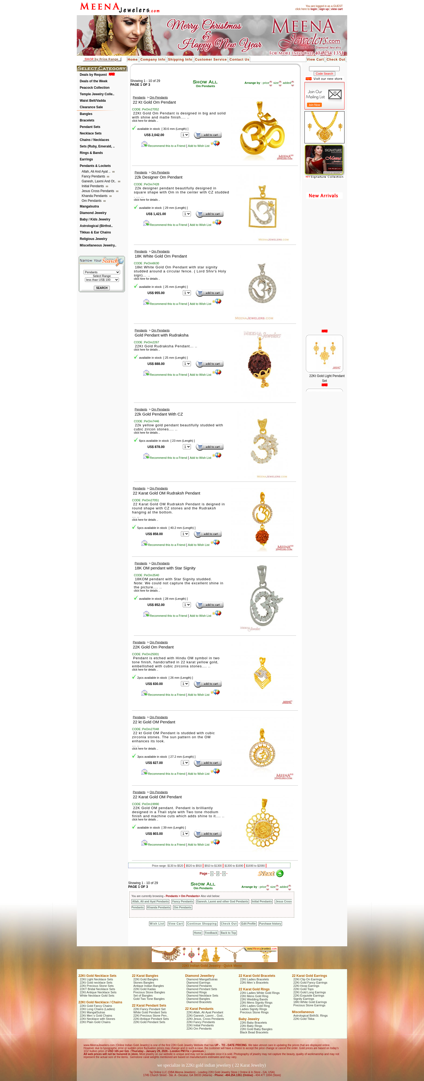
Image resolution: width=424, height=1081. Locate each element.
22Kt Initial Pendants (200, 1025)
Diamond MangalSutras (202, 979)
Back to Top (228, 932)
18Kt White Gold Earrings (310, 1002)
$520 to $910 (194, 865)
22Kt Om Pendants (199, 1028)
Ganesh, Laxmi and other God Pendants (222, 901)
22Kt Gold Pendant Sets (149, 1022)
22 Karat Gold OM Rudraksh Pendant (166, 493)
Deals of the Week (93, 81)
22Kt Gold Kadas (144, 989)
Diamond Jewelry (93, 213)
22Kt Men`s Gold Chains (96, 1015)
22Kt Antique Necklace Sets (98, 992)
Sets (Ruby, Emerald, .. (97, 146)
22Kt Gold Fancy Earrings (310, 982)
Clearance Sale (91, 107)
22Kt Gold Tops (303, 989)
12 (185, 683)
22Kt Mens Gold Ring (254, 996)
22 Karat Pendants (199, 1009)
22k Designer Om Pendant (159, 177)
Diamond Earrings (198, 982)
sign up (324, 9)
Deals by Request (93, 75)
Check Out (336, 59)
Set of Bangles (143, 995)
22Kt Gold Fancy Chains (96, 1005)
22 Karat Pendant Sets (149, 1005)
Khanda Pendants (95, 196)
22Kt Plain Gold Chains (95, 1022)
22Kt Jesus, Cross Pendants (205, 1018)
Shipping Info (180, 59)
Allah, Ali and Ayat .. (96, 171)
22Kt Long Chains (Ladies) (97, 1009)
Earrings (86, 159)
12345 (185, 533)
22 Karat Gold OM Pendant (157, 797)
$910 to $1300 (213, 865)
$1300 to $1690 (234, 865)
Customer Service (211, 59)
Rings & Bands (91, 153)
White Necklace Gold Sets (97, 995)
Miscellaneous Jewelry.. (98, 245)
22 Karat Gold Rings (254, 989)
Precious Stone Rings (254, 1012)
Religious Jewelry (93, 239)
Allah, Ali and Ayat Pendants (150, 901)
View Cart (315, 59)
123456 (187, 446)
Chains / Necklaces (94, 140)
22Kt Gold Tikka (303, 1018)
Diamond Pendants (199, 985)
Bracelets (87, 120)
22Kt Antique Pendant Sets (151, 1018)
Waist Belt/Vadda (93, 101)
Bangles (86, 114)
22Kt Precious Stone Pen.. (150, 1015)
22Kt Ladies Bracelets (254, 979)
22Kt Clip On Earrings (307, 979)
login (313, 9)
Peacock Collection (95, 88)
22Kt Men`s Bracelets (254, 982)
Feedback (211, 932)
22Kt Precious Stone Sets (97, 985)
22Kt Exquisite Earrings (308, 995)
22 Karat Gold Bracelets (257, 976)
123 (185, 762)
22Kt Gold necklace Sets (96, 982)
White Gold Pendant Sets (150, 1012)
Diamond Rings (197, 992)
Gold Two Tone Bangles (149, 998)
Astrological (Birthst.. (96, 226)
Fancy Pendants (94, 176)
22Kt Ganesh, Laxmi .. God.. (205, 1015)
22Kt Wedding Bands (254, 999)
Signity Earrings (303, 998)
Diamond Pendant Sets (202, 989)
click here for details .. (147, 199)
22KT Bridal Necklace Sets (97, 989)
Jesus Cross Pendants (98, 191)
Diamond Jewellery (200, 976)
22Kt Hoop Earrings (306, 985)
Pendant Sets (90, 127)
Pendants (139, 97)
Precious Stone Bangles (149, 992)
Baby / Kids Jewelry (95, 219)
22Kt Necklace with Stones (97, 1018)
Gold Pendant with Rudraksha (161, 335)
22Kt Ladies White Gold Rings (260, 992)
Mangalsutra (89, 206)
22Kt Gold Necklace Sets (97, 976)
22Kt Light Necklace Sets (96, 979)
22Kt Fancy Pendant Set (149, 1009)
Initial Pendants (93, 186)
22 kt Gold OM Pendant (154, 722)
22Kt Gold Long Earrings (309, 992)
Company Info (152, 59)
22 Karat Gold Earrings (309, 976)
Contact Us (239, 59)
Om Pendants (92, 201)
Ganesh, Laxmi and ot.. (99, 181)
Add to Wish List (204, 145)
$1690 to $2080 (256, 865)
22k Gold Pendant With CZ (159, 414)
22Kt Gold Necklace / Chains (100, 1002)
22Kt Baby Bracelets (253, 1022)
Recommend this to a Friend (163, 145)
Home (133, 59)
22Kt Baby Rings (251, 1025)
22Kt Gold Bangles (145, 979)
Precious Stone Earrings (309, 1005)
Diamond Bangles (198, 998)
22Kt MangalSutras (92, 1012)
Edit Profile (248, 923)
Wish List (157, 923)
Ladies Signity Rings (253, 1009)
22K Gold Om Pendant (153, 647)
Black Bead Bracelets (254, 1032)
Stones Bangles (143, 982)
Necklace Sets (91, 133)
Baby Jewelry (249, 1019)
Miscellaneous (303, 1012)
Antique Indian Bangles (148, 985)
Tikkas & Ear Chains (95, 232)
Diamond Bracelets (199, 1002)
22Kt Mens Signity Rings (256, 1002)
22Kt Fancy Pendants (201, 1022)
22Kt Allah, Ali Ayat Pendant (205, 1012)
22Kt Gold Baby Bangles (256, 1029)
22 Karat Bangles (145, 976)
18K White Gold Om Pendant (161, 256)
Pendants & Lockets (95, 166)
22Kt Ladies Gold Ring (255, 1005)
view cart (337, 9)
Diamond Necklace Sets (202, 995)
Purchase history (270, 923)
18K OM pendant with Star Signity (165, 568)
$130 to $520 (175, 865)
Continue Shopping (202, 923)
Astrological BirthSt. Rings (310, 1015)
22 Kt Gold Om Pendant (154, 102)
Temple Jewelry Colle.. (97, 94)
